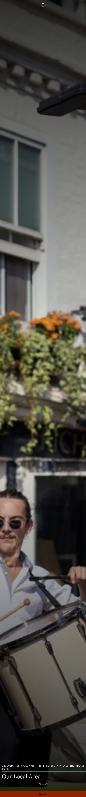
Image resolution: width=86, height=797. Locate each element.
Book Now (43, 794)
